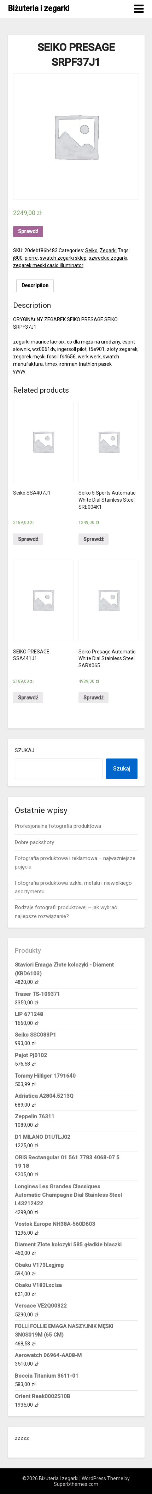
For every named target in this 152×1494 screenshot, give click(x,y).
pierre (31, 258)
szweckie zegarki (108, 258)
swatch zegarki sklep (63, 258)
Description (35, 285)
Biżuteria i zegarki (38, 8)
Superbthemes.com (76, 1484)
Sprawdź (28, 231)
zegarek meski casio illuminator (48, 265)
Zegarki (108, 250)
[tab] (35, 285)
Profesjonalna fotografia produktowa (58, 826)
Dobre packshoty (34, 842)
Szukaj (24, 750)
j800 (18, 258)
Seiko (91, 250)
